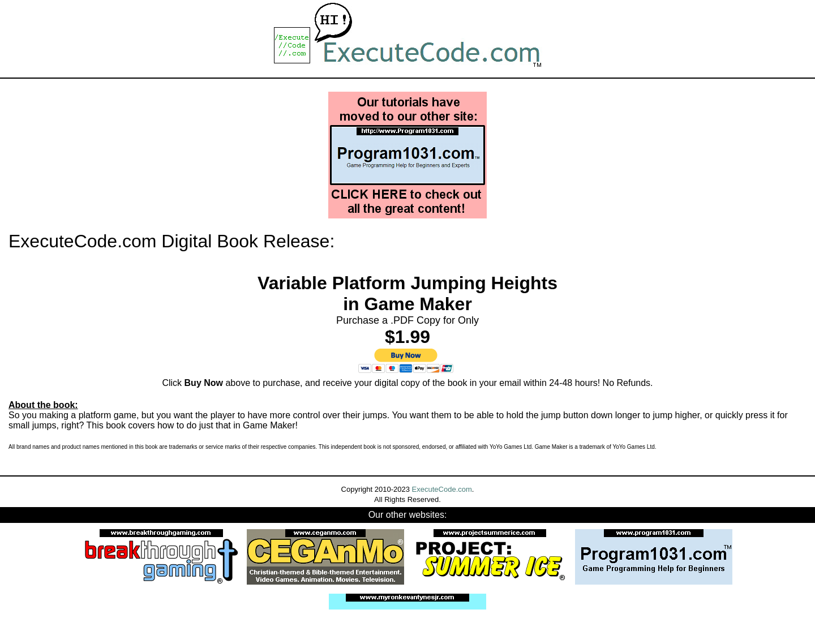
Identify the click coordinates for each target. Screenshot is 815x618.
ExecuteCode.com (442, 489)
